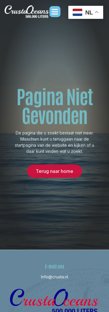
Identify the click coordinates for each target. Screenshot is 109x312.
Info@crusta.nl (54, 276)
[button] (54, 11)
